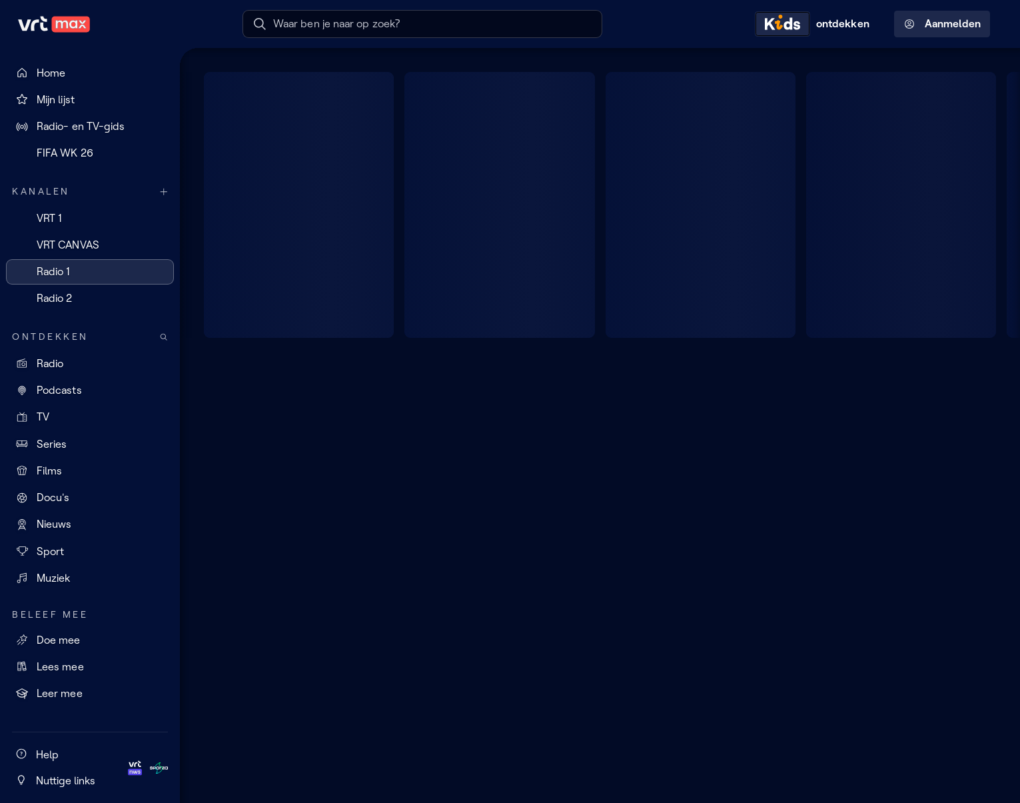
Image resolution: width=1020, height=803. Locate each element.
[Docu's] (90, 497)
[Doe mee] (90, 639)
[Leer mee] (90, 693)
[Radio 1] (90, 272)
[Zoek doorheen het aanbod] (164, 337)
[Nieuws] (90, 524)
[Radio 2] (90, 298)
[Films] (90, 470)
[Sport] (90, 551)
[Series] (90, 443)
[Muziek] (90, 577)
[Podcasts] (90, 390)
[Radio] (90, 363)
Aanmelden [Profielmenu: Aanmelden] (942, 24)
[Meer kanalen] (164, 191)
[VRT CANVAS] (90, 244)
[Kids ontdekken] (815, 24)
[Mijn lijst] (90, 99)
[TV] (90, 417)
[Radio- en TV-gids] (90, 126)
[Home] (90, 72)
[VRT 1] (90, 218)
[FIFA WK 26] (90, 153)
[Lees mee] (90, 666)
